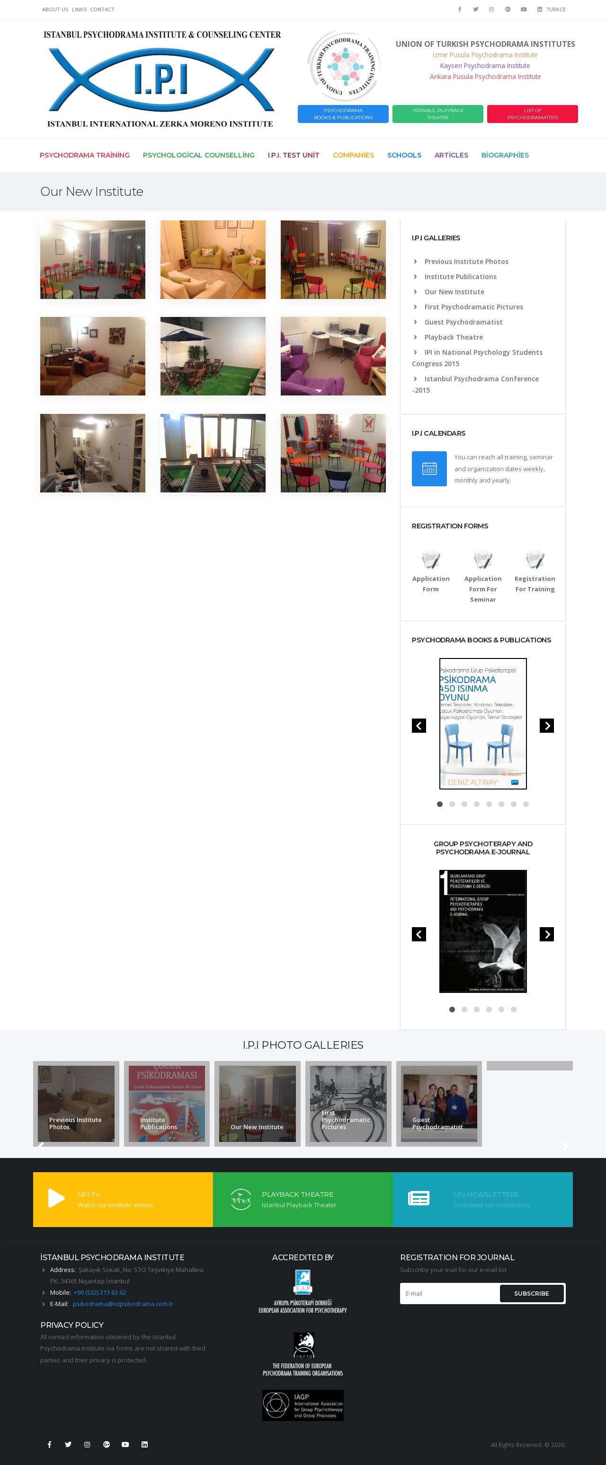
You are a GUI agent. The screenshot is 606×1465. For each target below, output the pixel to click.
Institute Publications (455, 276)
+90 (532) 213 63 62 (100, 1292)
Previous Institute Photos (461, 261)
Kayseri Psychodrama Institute (485, 65)
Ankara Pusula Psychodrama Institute (485, 76)
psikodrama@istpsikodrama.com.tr (123, 1303)
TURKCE (556, 9)
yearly (501, 480)
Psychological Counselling (199, 155)
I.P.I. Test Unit (294, 155)
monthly (466, 480)
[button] (440, 804)
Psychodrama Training (85, 155)
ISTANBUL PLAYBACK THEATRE (437, 114)
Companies (353, 155)
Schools (404, 155)
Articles (451, 155)
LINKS (79, 9)
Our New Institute (449, 291)
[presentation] (419, 726)
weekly (533, 469)
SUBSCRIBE (531, 1293)
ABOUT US (55, 9)
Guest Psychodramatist (458, 321)
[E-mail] (449, 1293)
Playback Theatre (448, 337)
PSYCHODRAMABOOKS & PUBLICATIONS (343, 114)
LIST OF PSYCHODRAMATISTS (533, 114)
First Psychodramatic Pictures (468, 306)
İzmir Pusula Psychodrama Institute (485, 54)
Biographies (505, 155)
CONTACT (102, 9)
